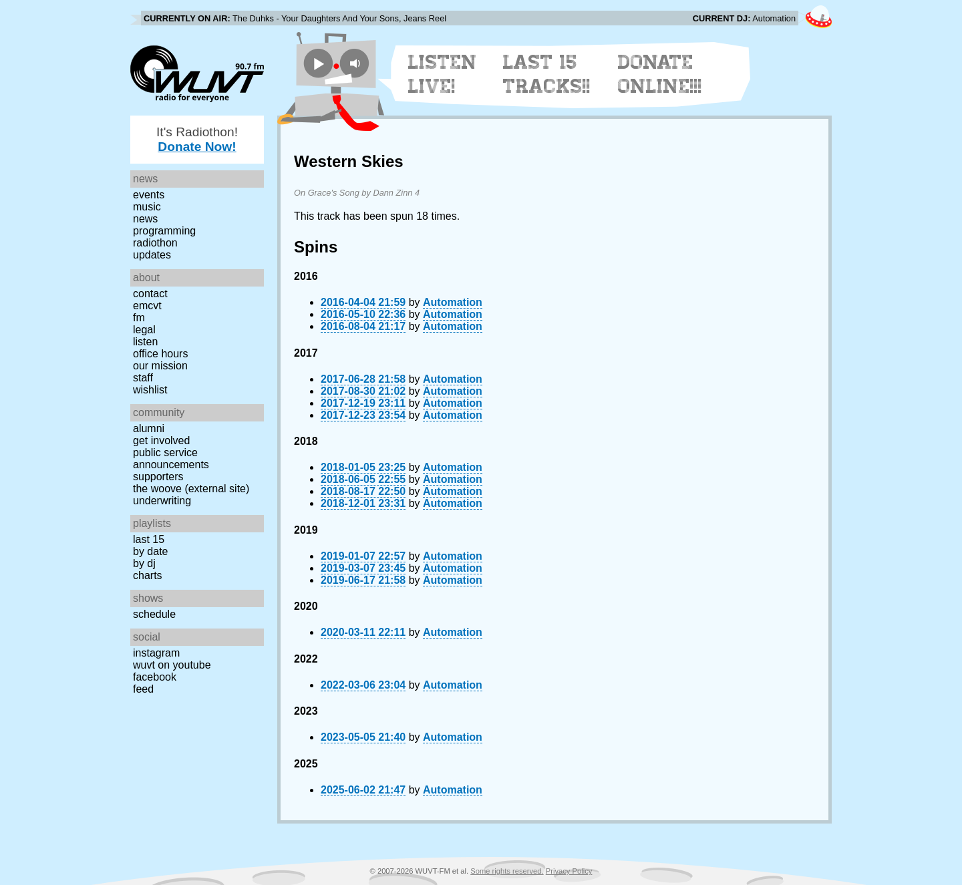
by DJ (144, 563)
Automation (452, 302)
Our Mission (160, 365)
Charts (147, 575)
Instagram (156, 653)
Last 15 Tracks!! (547, 74)
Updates (152, 254)
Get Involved (161, 440)
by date (150, 551)
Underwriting (162, 500)
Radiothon (155, 242)
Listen (145, 341)
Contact (150, 293)
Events (148, 194)
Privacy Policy (569, 871)
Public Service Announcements (171, 458)
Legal (144, 329)
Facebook (154, 677)
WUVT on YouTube (172, 665)
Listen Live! (442, 74)
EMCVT (147, 305)
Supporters (158, 476)
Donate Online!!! (660, 74)
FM (139, 317)
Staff (143, 377)
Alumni (148, 428)
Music (147, 206)
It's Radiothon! (197, 139)
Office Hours (160, 353)
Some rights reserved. (506, 871)
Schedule (154, 614)
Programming (164, 230)
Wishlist (150, 389)
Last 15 (148, 539)
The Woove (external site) (191, 488)
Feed (143, 689)
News (145, 218)
